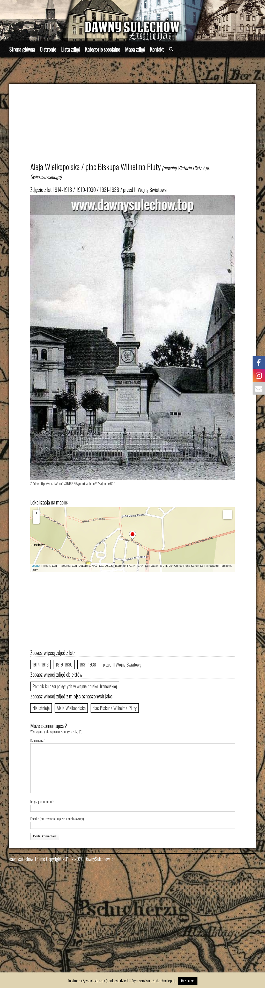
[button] (171, 49)
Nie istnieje (41, 708)
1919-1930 (64, 664)
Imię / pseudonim (41, 801)
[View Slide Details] (132, 20)
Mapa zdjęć (135, 49)
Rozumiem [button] (187, 980)
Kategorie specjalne (102, 49)
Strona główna (22, 49)
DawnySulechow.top (99, 859)
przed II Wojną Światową (122, 664)
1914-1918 (40, 664)
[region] (132, 20)
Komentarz (38, 740)
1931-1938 (87, 664)
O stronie (48, 49)
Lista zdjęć (70, 49)
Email (33, 818)
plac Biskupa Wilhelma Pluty (115, 708)
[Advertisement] (138, 125)
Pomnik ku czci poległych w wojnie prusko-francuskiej (74, 686)
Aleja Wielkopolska (71, 708)
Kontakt (157, 49)
